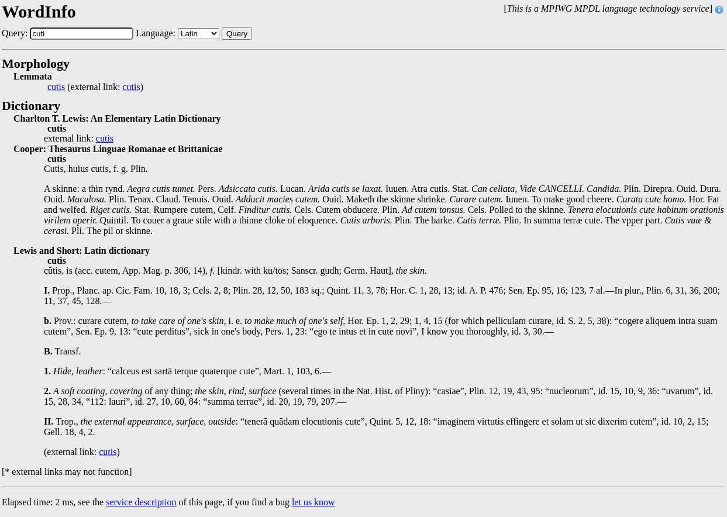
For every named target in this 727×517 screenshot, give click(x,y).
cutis (56, 87)
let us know (313, 502)
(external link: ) (95, 87)
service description (141, 502)
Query (236, 33)
